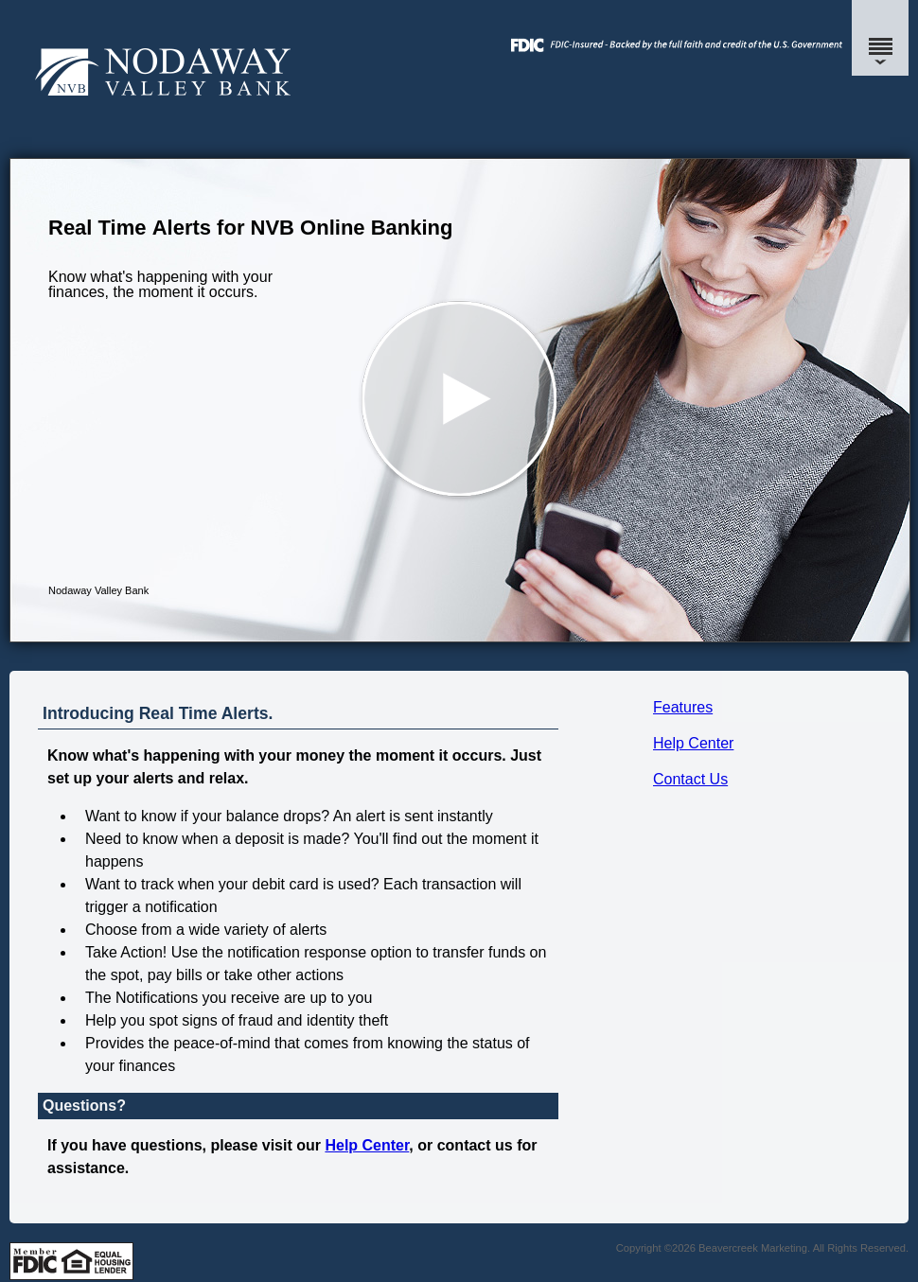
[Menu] (880, 38)
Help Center (693, 743)
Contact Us (690, 779)
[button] (459, 400)
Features (683, 707)
